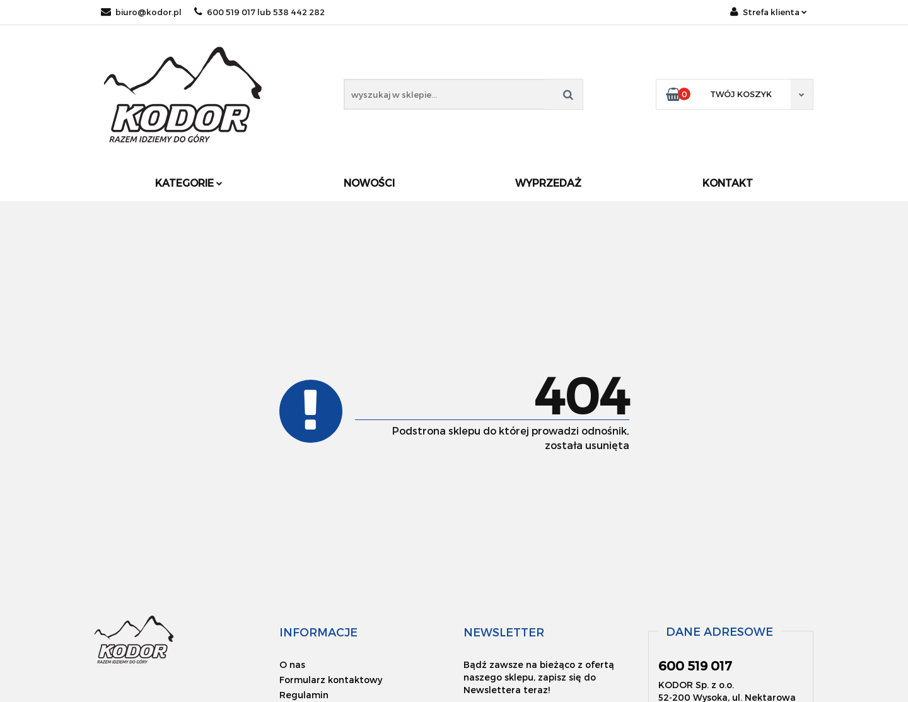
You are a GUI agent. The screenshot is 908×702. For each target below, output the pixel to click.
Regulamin (304, 694)
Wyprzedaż (548, 183)
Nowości (369, 183)
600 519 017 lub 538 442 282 (259, 12)
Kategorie (189, 183)
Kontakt (727, 183)
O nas (292, 664)
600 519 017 (695, 665)
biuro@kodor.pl (141, 12)
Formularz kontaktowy (330, 679)
